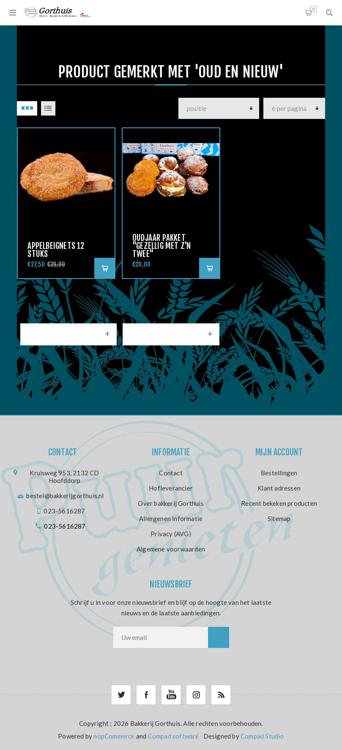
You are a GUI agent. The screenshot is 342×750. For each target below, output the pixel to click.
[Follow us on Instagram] (196, 695)
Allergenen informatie (170, 518)
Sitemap (279, 518)
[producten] (218, 108)
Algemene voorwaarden (171, 549)
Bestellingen (279, 473)
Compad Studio (262, 736)
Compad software (173, 736)
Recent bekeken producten (279, 503)
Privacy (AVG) (170, 534)
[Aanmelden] (160, 637)
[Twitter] (121, 695)
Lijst (48, 108)
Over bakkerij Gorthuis (170, 503)
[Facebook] (146, 695)
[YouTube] (171, 695)
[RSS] (221, 695)
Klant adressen (279, 488)
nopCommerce (113, 736)
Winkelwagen (313, 9)
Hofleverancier (171, 488)
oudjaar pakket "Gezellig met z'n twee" (161, 246)
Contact (170, 473)
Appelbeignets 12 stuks (55, 250)
